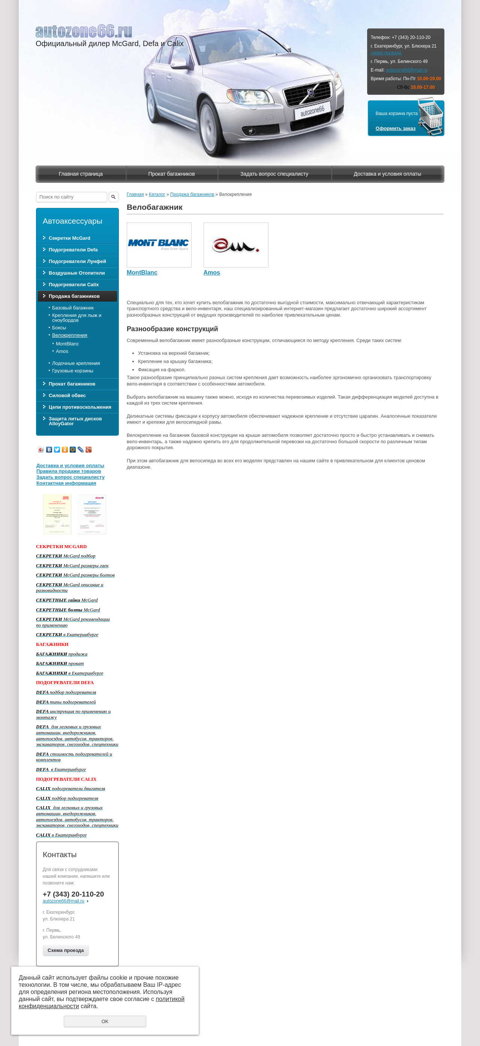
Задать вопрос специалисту (274, 174)
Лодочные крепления (76, 363)
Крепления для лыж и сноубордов (76, 318)
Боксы (59, 327)
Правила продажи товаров (68, 471)
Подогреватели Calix (74, 284)
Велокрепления (69, 335)
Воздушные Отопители (77, 273)
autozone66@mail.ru (407, 70)
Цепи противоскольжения (80, 407)
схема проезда (385, 52)
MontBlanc (67, 343)
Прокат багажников (171, 174)
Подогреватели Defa (73, 250)
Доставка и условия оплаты (387, 174)
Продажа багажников (74, 296)
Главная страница (81, 174)
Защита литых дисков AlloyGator (75, 421)
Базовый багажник (73, 307)
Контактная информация (66, 483)
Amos (62, 351)
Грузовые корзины (72, 370)
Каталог (157, 194)
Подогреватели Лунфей (77, 261)
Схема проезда (66, 950)
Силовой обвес (67, 395)
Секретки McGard (69, 238)
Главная (135, 194)
